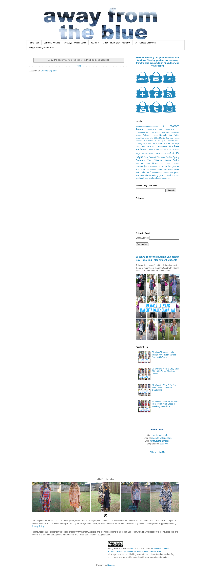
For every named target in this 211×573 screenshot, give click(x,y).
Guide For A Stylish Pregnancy (116, 43)
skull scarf (176, 175)
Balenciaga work (150, 135)
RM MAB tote (157, 150)
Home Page (34, 43)
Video (176, 160)
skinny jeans (158, 175)
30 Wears (171, 126)
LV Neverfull (148, 141)
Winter (155, 163)
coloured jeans (142, 166)
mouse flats (168, 172)
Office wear (157, 143)
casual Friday (173, 163)
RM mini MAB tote (149, 153)
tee (137, 178)
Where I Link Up (157, 452)
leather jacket (156, 169)
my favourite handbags (160, 441)
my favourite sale (160, 435)
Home (78, 66)
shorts (148, 175)
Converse (169, 138)
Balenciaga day (142, 132)
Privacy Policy (38, 526)
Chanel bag (140, 138)
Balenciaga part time (160, 132)
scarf (142, 175)
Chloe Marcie (159, 138)
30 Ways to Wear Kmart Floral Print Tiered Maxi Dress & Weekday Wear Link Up (165, 404)
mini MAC (146, 172)
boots (163, 163)
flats (169, 166)
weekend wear (155, 178)
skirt (168, 175)
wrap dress (166, 178)
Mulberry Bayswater (143, 144)
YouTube (95, 43)
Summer (140, 160)
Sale (146, 157)
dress (164, 166)
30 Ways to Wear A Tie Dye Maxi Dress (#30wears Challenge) (164, 387)
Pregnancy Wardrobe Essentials (151, 146)
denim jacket (155, 166)
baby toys (164, 444)
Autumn (140, 129)
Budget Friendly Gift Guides (41, 48)
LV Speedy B (160, 141)
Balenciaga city (172, 129)
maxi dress (168, 169)
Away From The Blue (117, 548)
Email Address (142, 238)
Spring (176, 157)
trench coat (143, 178)
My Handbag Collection (145, 43)
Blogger (110, 565)
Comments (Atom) (49, 71)
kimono (146, 169)
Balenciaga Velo (154, 129)
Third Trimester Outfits (159, 160)
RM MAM (167, 150)
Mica (132, 548)
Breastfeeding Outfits (169, 135)
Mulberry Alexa (173, 141)
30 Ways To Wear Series (75, 43)
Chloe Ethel (149, 138)
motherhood (157, 172)
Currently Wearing (52, 43)
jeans (139, 169)
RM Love (148, 150)
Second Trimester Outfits (160, 157)
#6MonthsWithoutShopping (147, 126)
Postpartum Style (172, 143)
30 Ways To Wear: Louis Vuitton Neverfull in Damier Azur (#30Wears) (164, 354)
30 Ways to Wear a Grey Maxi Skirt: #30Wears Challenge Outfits (165, 371)
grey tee (175, 166)
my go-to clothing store (161, 438)
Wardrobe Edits (143, 163)
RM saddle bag (163, 153)
